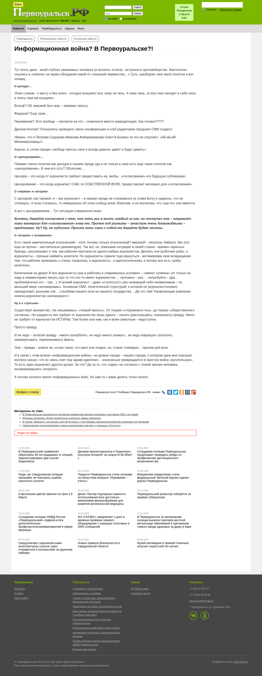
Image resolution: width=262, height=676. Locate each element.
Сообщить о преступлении (88, 588)
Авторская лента (140, 593)
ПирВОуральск (52, 28)
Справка (32, 28)
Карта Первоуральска (25, 20)
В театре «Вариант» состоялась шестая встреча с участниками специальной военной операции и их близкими (86, 421)
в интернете (130, 18)
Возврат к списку (28, 392)
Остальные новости (85, 38)
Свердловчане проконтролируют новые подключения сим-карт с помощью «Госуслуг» (72, 425)
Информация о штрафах (87, 593)
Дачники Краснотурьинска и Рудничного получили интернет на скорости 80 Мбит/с (105, 455)
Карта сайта (21, 598)
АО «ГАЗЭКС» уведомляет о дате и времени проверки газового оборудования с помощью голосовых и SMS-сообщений (103, 521)
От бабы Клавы (140, 588)
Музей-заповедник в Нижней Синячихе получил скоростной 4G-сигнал (163, 544)
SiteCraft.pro (241, 661)
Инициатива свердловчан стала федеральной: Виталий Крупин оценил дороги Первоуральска (163, 478)
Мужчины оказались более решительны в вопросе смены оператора (62, 418)
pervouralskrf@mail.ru (201, 601)
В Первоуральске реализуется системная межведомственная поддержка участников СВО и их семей (80, 414)
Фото (81, 28)
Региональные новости (53, 38)
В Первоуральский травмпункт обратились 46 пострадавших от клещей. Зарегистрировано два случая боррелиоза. (45, 456)
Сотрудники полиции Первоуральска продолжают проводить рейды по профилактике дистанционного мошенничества (161, 456)
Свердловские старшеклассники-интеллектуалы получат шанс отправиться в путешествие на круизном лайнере (45, 547)
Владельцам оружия (84, 649)
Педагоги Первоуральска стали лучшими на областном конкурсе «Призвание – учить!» (105, 478)
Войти (18, 4)
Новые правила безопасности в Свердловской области (99, 544)
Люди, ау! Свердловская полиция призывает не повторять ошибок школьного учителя (40, 478)
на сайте (113, 18)
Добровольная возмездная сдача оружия (96, 628)
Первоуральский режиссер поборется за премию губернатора (164, 495)
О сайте (18, 593)
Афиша (69, 28)
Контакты (19, 588)
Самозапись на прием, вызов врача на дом (97, 606)
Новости (18, 28)
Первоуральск (25, 38)
